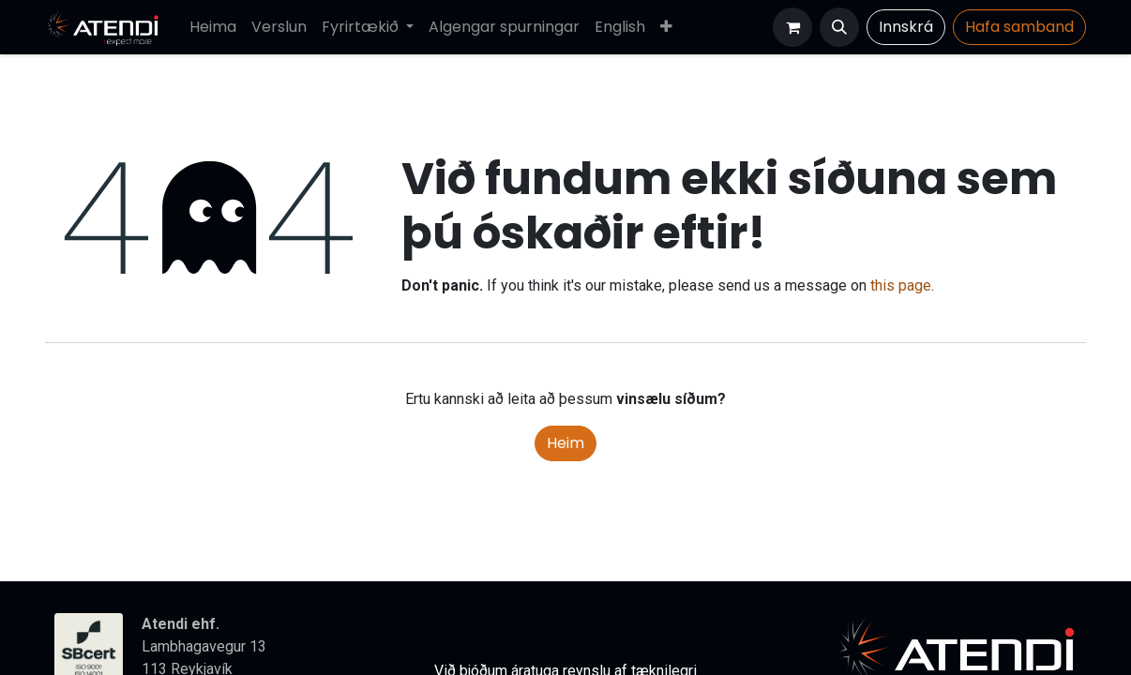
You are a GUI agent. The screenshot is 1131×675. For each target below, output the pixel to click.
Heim (565, 443)
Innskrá (906, 27)
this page (900, 285)
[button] (839, 27)
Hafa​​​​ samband (1019, 27)
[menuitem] (213, 27)
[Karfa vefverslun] (792, 27)
